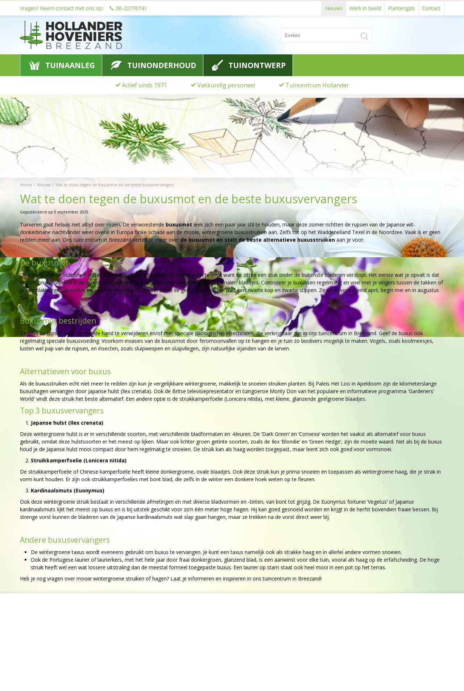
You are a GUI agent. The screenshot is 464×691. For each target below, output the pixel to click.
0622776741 (39, 653)
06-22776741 (131, 7)
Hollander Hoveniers (53, 626)
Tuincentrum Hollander (317, 85)
